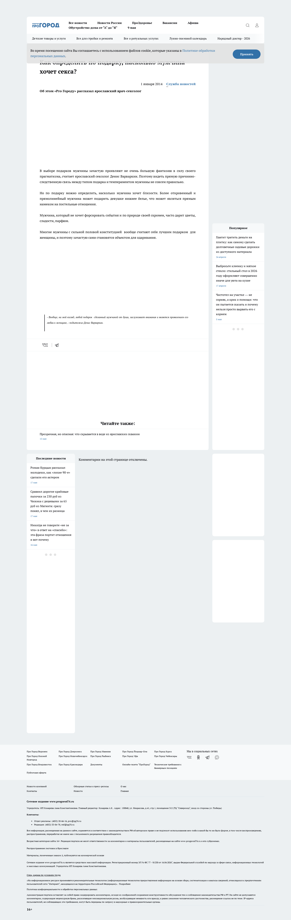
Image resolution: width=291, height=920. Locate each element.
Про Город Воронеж (37, 751)
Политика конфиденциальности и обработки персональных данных (62, 889)
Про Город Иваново (100, 751)
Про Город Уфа (130, 756)
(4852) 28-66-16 (59, 821)
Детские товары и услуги (49, 38)
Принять (246, 54)
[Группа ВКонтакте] (189, 757)
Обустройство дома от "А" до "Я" (93, 27)
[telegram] (58, 345)
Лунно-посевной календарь (188, 38)
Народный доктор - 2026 (234, 38)
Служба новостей (181, 84)
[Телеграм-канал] (207, 757)
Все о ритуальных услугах (141, 38)
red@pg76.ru (67, 824)
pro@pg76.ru (74, 821)
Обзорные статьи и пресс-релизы (91, 786)
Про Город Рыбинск (100, 756)
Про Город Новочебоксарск (73, 756)
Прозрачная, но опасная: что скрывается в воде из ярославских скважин (118, 436)
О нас (123, 786)
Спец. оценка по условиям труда (44, 875)
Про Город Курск (163, 751)
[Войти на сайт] (257, 25)
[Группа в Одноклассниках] (198, 757)
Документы (96, 764)
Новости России (109, 23)
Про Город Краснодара (71, 764)
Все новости (78, 23)
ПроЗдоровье (142, 23)
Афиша (193, 23)
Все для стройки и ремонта (94, 38)
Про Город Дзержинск (70, 751)
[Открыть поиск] (247, 25)
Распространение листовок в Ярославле (47, 848)
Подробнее (124, 884)
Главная (125, 791)
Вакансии (170, 23)
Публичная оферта (36, 772)
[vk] (45, 345)
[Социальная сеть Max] (217, 757)
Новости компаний (37, 786)
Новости (78, 791)
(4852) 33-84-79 (52, 824)
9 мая (132, 27)
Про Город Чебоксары (165, 756)
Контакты (32, 791)
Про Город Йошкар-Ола (134, 751)
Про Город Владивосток (39, 764)
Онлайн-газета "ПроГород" (136, 764)
